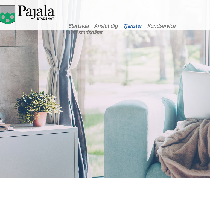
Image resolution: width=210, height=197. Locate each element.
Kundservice (161, 25)
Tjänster (132, 25)
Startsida (78, 25)
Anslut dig (106, 25)
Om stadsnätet (85, 32)
